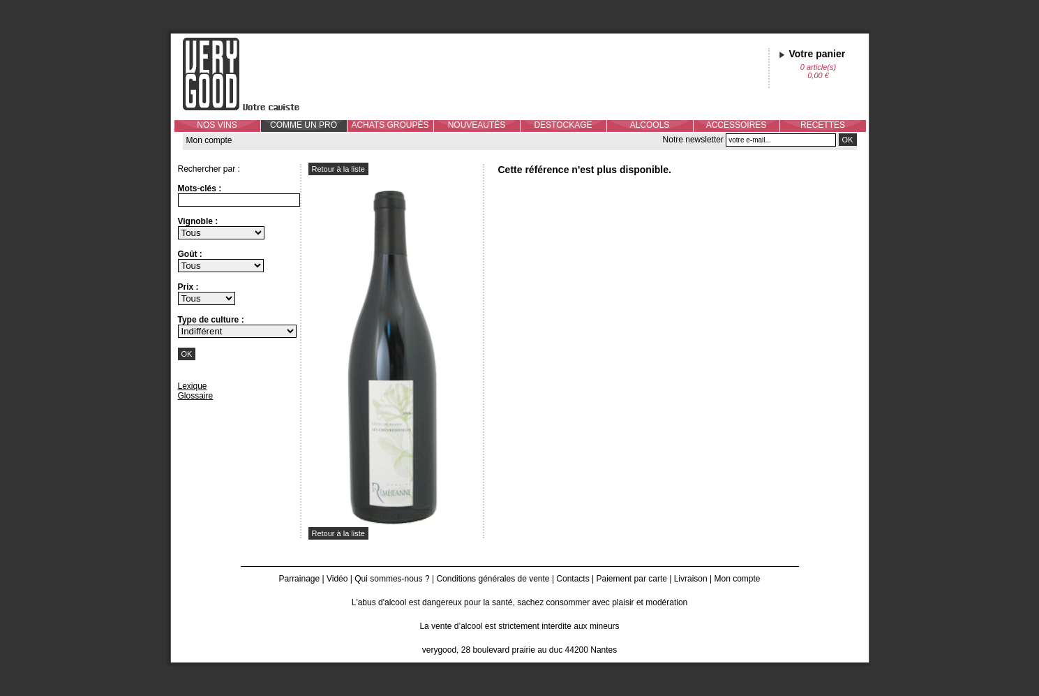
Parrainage (299, 579)
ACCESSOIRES (736, 125)
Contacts (572, 579)
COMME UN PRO (303, 125)
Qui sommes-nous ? (391, 579)
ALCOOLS (650, 125)
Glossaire (196, 396)
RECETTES (822, 125)
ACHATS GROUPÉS (389, 125)
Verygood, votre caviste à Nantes (252, 74)
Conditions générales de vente (492, 579)
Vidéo (337, 579)
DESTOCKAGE (563, 125)
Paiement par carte (632, 579)
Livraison (691, 579)
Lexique (192, 386)
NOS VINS (217, 125)
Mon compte (209, 140)
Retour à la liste (338, 169)
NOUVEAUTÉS (477, 125)
